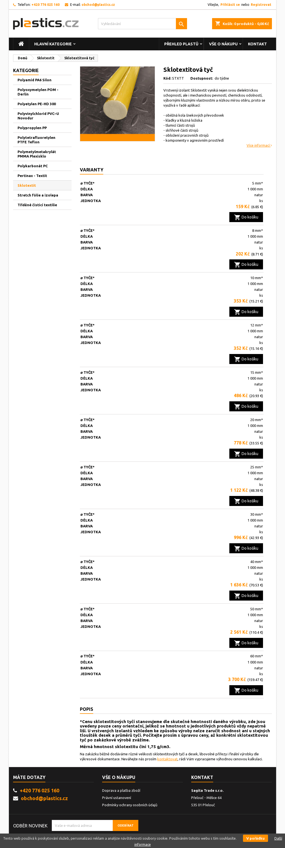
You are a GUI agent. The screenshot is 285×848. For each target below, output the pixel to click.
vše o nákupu (223, 44)
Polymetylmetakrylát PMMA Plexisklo (37, 154)
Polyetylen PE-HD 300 (37, 104)
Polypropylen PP (32, 128)
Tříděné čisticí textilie (37, 205)
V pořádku (255, 838)
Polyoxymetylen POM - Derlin (38, 92)
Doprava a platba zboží (121, 790)
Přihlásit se (230, 4)
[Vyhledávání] (142, 23)
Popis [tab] (86, 709)
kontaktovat (167, 759)
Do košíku (246, 217)
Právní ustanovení (116, 798)
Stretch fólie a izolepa (38, 195)
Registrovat (261, 4)
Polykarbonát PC (33, 166)
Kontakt (257, 44)
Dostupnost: (202, 78)
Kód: (167, 78)
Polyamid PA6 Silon (34, 80)
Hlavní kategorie (53, 44)
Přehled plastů (181, 44)
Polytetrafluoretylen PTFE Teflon (36, 140)
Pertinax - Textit (32, 176)
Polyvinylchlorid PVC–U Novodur (38, 116)
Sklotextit (27, 185)
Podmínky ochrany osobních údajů (129, 805)
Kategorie (26, 70)
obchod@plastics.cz (98, 4)
